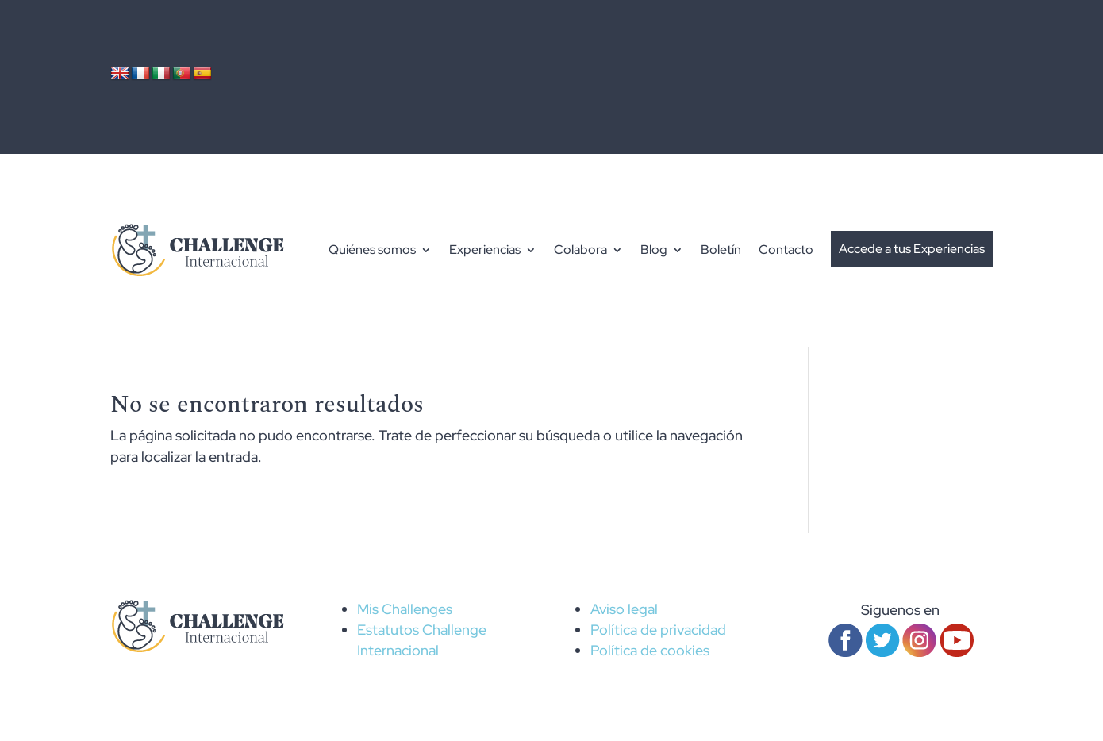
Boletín (721, 249)
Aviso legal (624, 609)
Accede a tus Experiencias (912, 248)
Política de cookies (649, 650)
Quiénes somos (372, 249)
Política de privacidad (658, 629)
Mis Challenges (404, 609)
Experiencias (485, 249)
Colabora (580, 249)
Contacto (786, 249)
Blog (653, 249)
